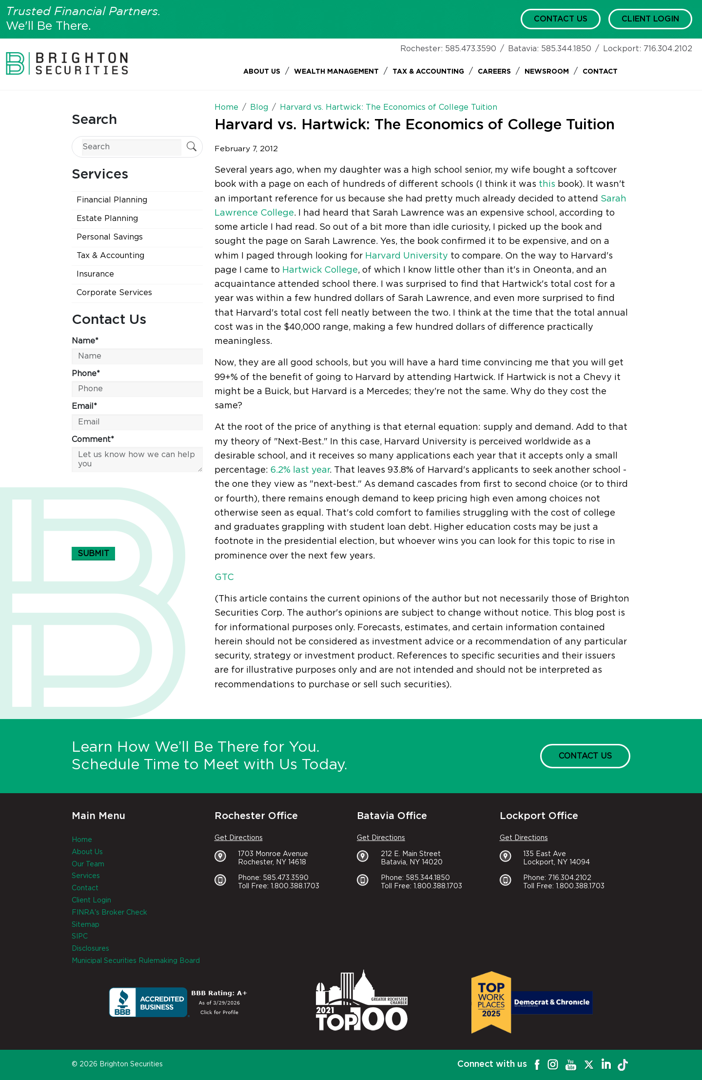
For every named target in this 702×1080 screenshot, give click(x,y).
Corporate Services (114, 293)
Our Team (88, 864)
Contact (600, 71)
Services (86, 876)
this (547, 184)
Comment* (93, 439)
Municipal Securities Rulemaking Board (136, 961)
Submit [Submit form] (93, 554)
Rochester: (421, 49)
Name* (85, 341)
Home (82, 840)
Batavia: (523, 49)
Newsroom (547, 71)
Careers (494, 71)
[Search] (131, 147)
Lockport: (622, 49)
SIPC (80, 936)
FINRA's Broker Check (109, 912)
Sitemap (85, 924)
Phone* (86, 374)
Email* (84, 406)
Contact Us (560, 19)
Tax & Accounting (428, 71)
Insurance (95, 274)
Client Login (650, 19)
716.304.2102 (668, 49)
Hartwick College (320, 270)
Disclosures (90, 948)
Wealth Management (336, 71)
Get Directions (238, 838)
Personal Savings (110, 237)
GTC (224, 577)
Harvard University (406, 256)
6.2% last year (300, 470)
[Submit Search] (191, 147)
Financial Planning (112, 200)
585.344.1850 (566, 49)
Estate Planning (107, 218)
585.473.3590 (470, 49)
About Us (261, 71)
